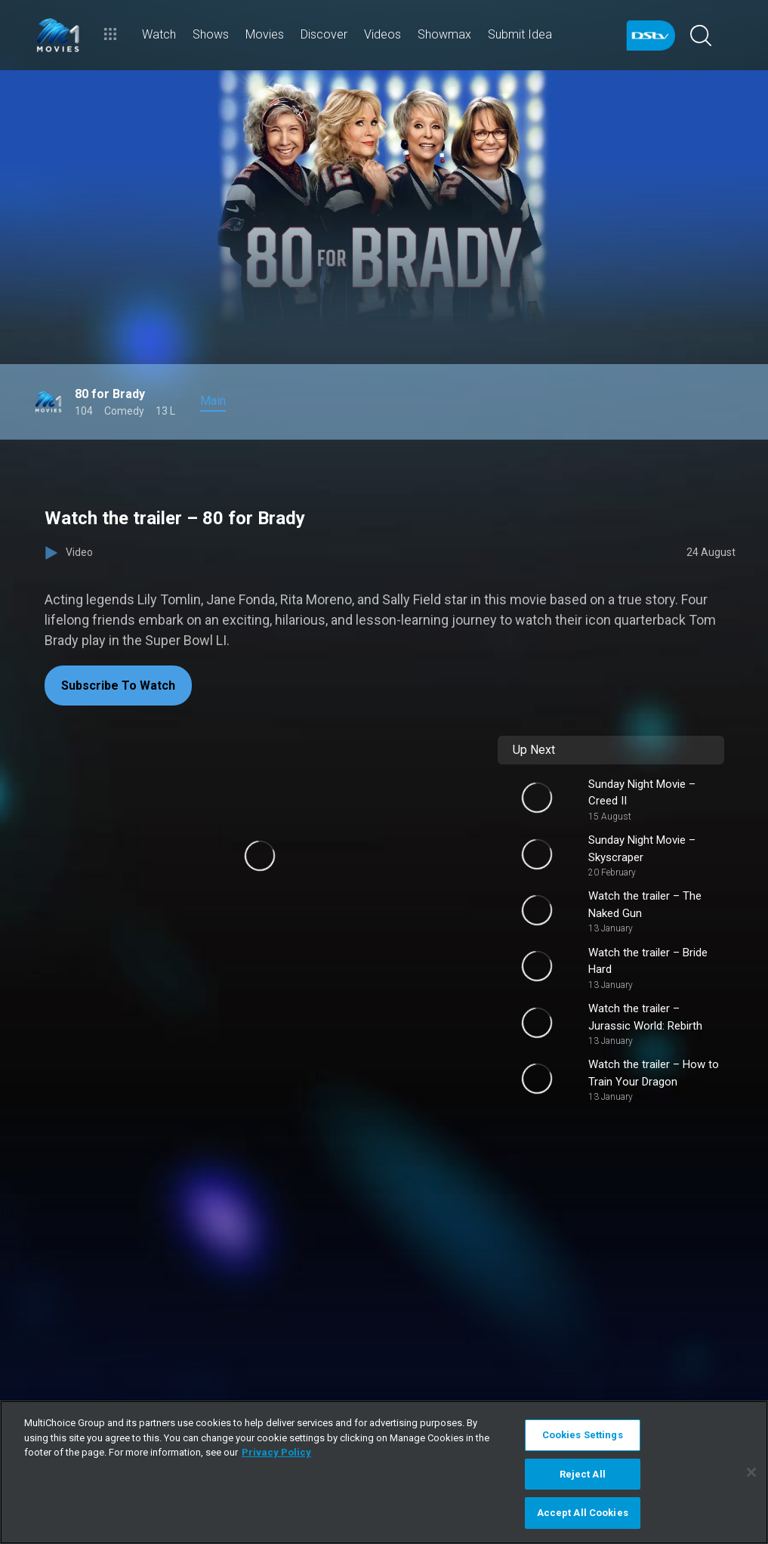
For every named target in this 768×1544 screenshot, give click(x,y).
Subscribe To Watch (118, 685)
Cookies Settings (582, 1435)
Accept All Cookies (582, 1512)
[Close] (751, 1472)
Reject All (583, 1474)
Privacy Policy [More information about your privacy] (276, 1452)
